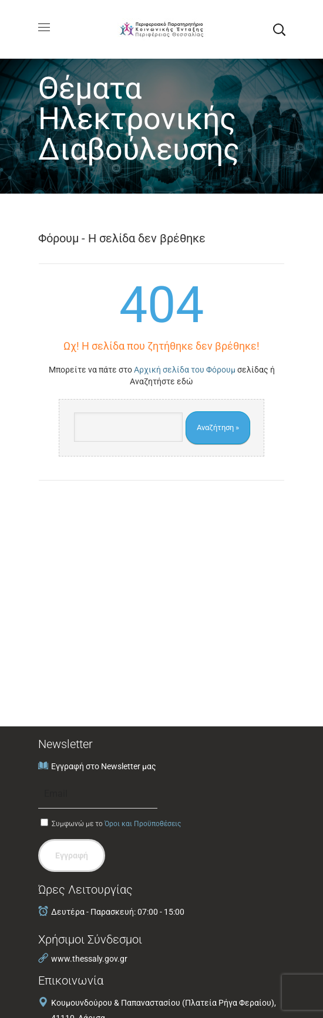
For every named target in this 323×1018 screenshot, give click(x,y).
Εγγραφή (71, 855)
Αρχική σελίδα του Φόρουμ (184, 369)
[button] (279, 29)
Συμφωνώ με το (111, 823)
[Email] (97, 794)
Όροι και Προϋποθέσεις (143, 824)
